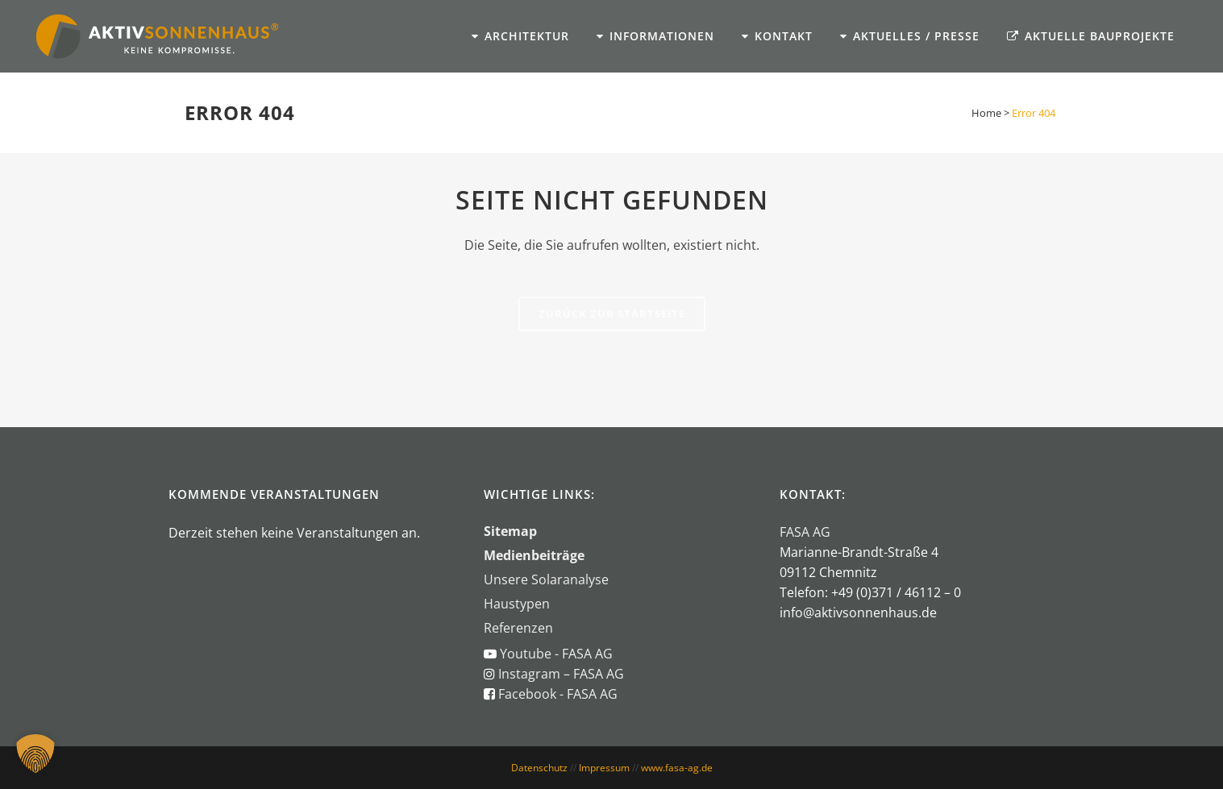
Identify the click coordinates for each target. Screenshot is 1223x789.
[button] (35, 753)
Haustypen (517, 604)
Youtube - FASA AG (556, 653)
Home (986, 113)
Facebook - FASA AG (558, 694)
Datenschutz (539, 767)
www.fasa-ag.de (677, 767)
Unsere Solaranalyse (546, 579)
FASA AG (805, 532)
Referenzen (518, 628)
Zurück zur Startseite (612, 313)
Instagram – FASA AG (559, 674)
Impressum (604, 767)
